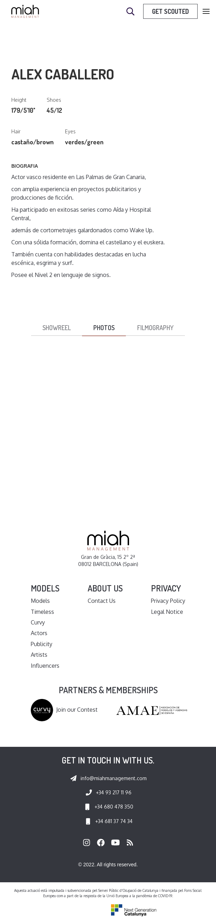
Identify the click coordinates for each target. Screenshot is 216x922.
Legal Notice (167, 611)
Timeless (42, 611)
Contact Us (102, 600)
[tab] (56, 328)
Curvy (38, 622)
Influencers (45, 665)
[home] (25, 11)
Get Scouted (170, 11)
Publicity (41, 644)
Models (40, 600)
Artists (39, 654)
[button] (206, 11)
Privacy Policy (168, 600)
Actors (39, 633)
